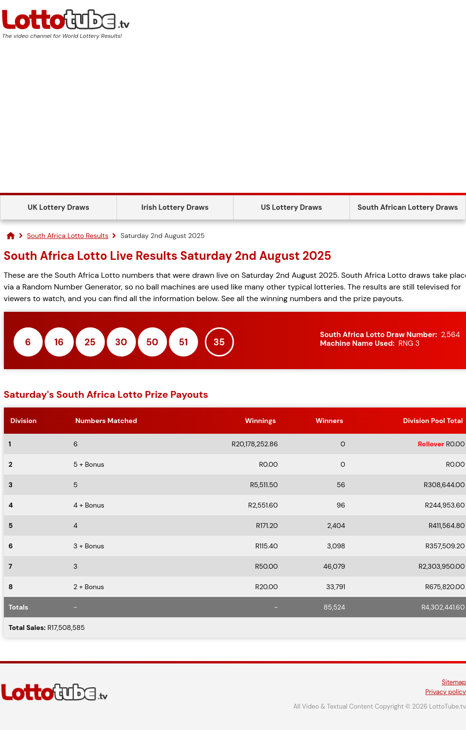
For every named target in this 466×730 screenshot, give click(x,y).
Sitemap (454, 682)
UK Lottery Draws (58, 207)
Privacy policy (445, 692)
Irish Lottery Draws (174, 207)
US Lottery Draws (291, 207)
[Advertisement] (233, 120)
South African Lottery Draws (408, 207)
